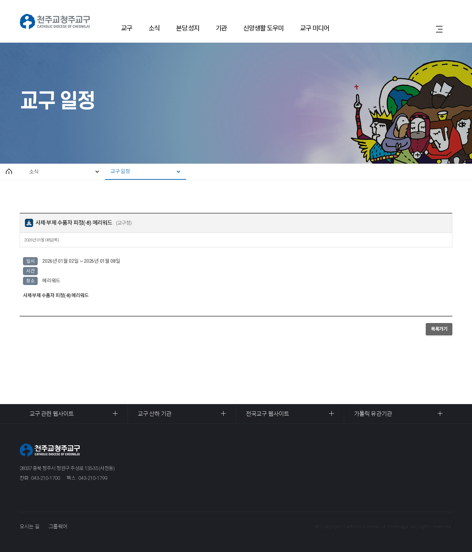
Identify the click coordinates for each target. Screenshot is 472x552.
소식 (154, 28)
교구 (126, 28)
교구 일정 (120, 171)
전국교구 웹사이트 (267, 414)
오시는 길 (29, 526)
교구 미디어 (314, 28)
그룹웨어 (58, 526)
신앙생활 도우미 (263, 28)
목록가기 (439, 329)
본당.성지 (187, 28)
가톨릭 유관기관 (373, 414)
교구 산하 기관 (154, 414)
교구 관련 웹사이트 (52, 414)
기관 (221, 28)
